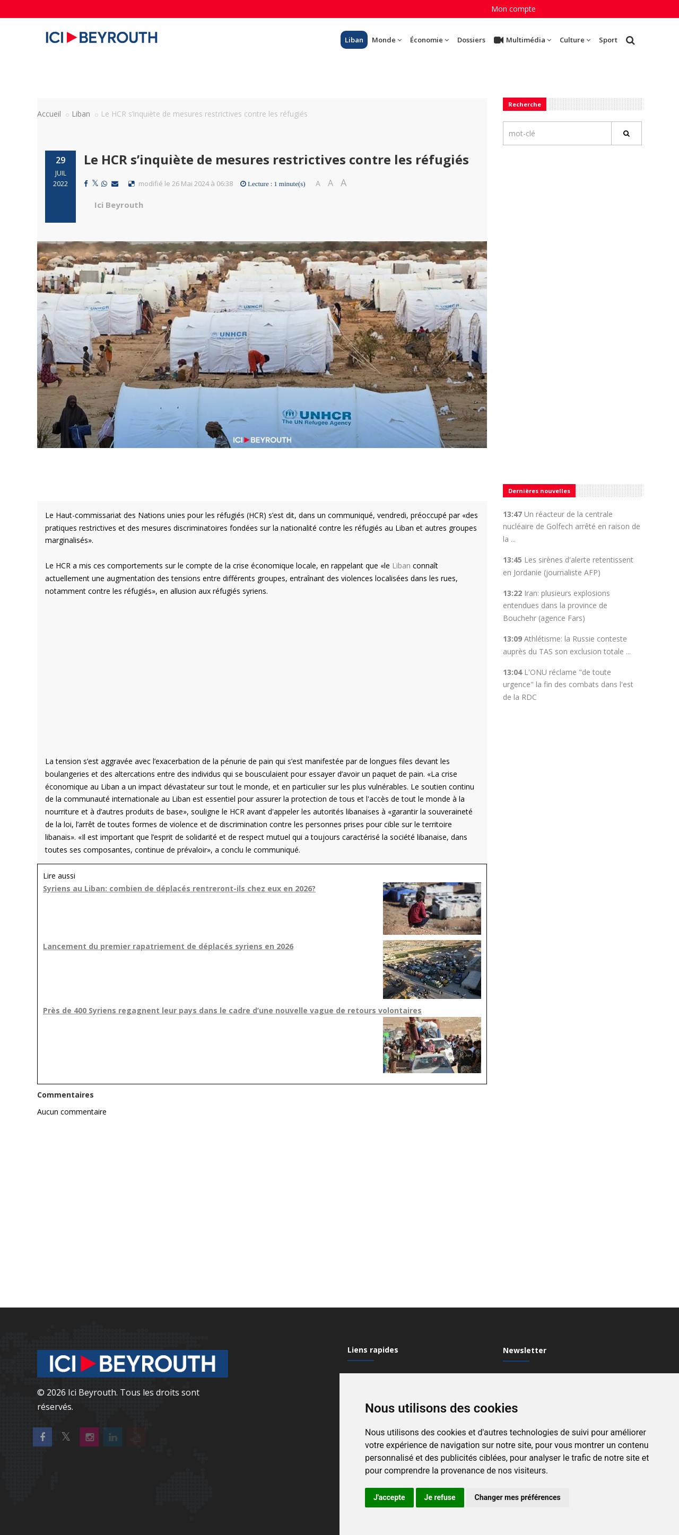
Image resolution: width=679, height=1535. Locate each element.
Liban (354, 40)
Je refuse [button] (440, 1497)
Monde (387, 40)
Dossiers (471, 40)
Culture (575, 40)
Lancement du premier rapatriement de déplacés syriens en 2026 (168, 946)
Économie (429, 40)
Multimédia (522, 40)
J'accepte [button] (389, 1497)
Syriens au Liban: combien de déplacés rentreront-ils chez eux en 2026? (179, 888)
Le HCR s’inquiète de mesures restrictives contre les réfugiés (276, 159)
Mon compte (513, 9)
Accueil (49, 114)
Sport (608, 40)
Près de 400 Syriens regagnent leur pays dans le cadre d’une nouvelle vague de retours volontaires (232, 1010)
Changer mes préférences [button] (518, 1497)
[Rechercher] (626, 133)
